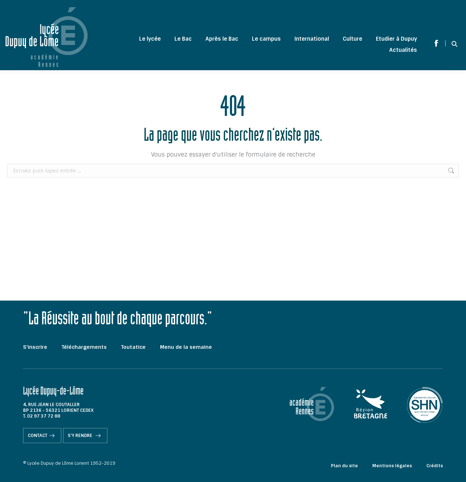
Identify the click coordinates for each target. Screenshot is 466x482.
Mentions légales (392, 466)
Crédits (434, 466)
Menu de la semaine (186, 347)
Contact (42, 435)
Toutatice (133, 347)
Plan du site (344, 466)
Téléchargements (84, 347)
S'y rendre (85, 435)
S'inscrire (35, 347)
